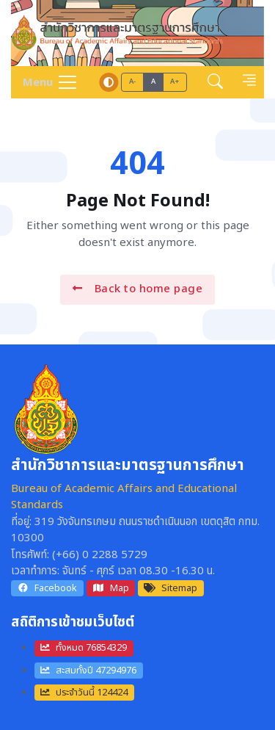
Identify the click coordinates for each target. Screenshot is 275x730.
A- (132, 81)
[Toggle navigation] (44, 82)
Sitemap (170, 588)
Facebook (47, 588)
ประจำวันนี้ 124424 (84, 692)
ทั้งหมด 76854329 (83, 647)
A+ (174, 81)
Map (110, 588)
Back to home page (137, 289)
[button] (215, 82)
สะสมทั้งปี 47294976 (88, 670)
